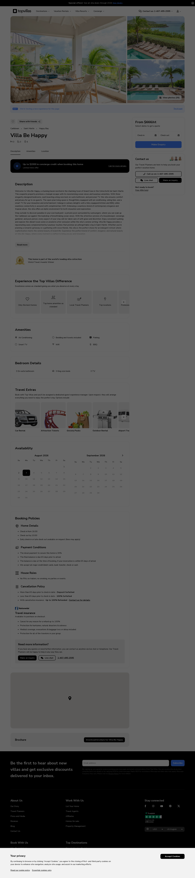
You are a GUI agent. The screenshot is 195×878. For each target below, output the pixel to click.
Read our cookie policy (20, 870)
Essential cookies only (41, 870)
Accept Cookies (172, 856)
